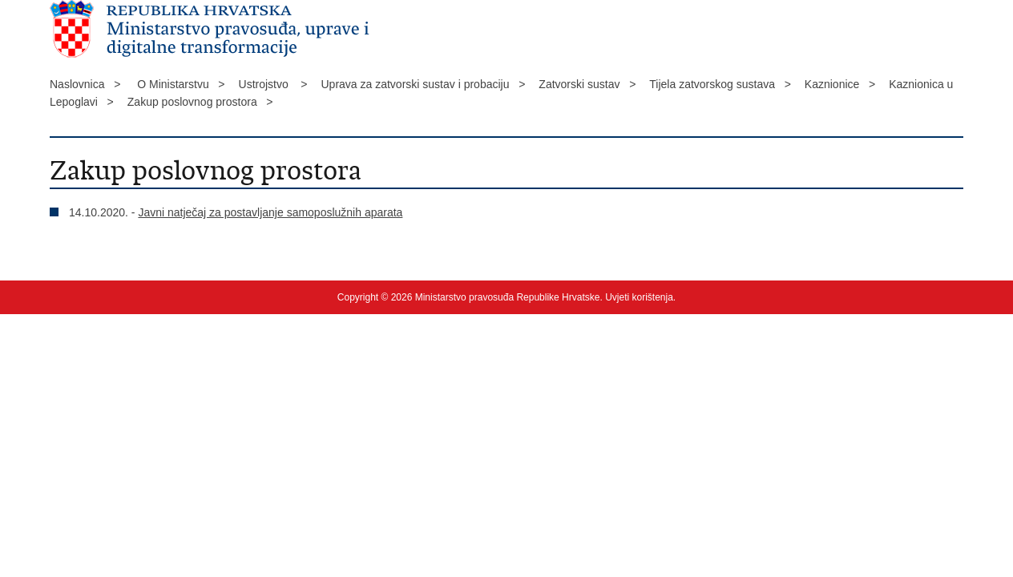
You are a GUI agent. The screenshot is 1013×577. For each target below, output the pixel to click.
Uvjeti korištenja (639, 297)
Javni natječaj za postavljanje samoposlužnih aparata (270, 212)
